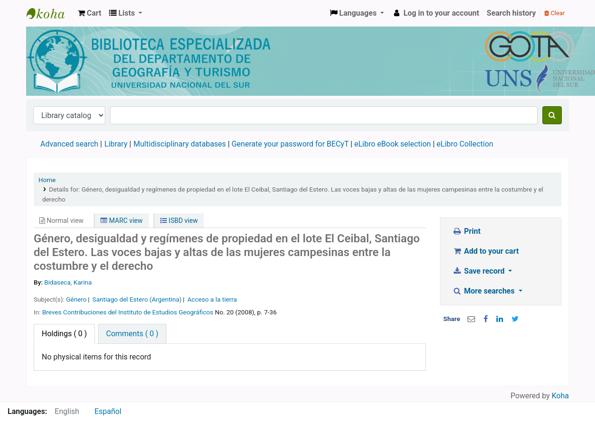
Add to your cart (485, 251)
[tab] (132, 334)
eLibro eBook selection (393, 143)
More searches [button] (484, 290)
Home (47, 180)
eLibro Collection (465, 143)
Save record (479, 271)
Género (76, 299)
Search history (511, 13)
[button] (89, 13)
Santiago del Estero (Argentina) (137, 299)
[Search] (552, 115)
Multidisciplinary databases (181, 143)
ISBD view (179, 220)
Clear (554, 13)
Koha (560, 395)
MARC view (121, 220)
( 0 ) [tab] (64, 333)
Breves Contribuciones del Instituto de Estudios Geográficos (127, 312)
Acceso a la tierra (212, 299)
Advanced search (69, 143)
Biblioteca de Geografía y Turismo (50, 13)
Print (466, 231)
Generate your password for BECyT (289, 143)
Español (107, 411)
